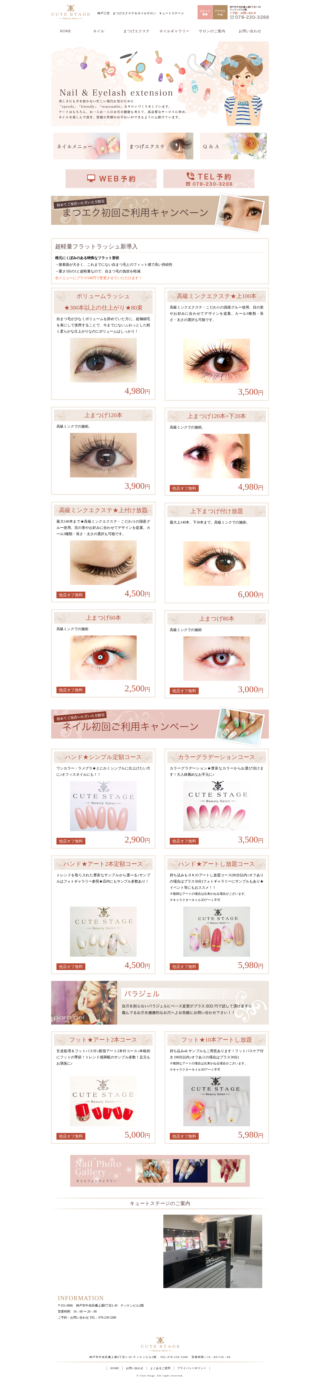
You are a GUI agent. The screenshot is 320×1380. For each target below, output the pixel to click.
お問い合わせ (250, 31)
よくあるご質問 (160, 1368)
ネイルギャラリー (174, 31)
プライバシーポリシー (191, 1368)
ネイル (98, 31)
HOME (65, 31)
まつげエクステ (136, 31)
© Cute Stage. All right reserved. (160, 1375)
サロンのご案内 (212, 31)
